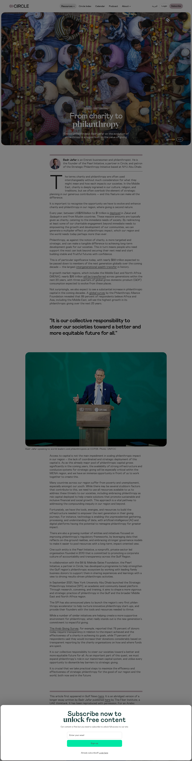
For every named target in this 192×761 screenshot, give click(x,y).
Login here (103, 753)
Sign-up (94, 743)
